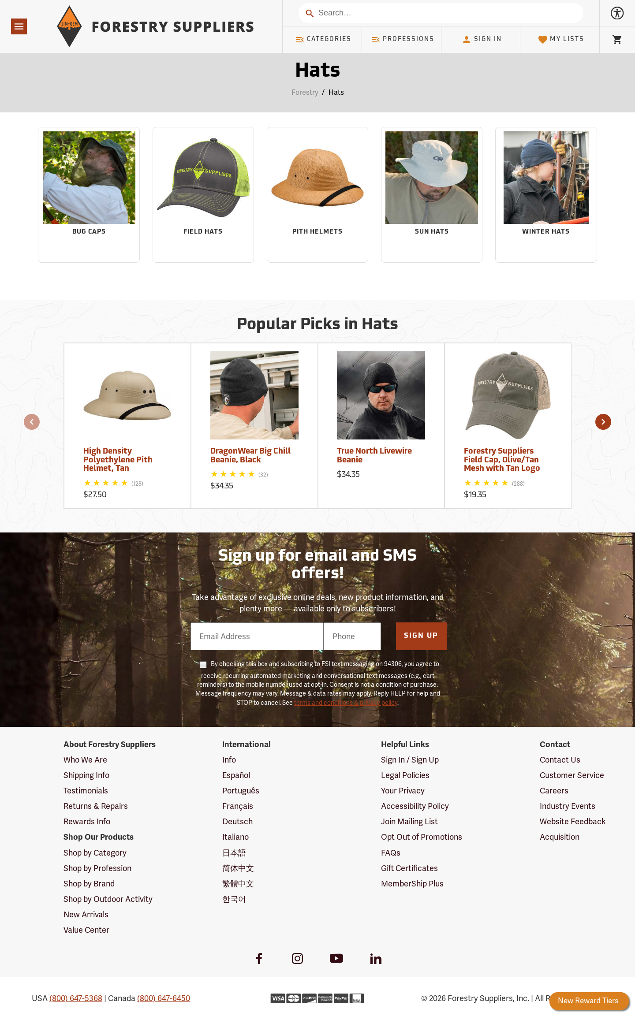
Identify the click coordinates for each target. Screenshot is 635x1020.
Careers (554, 790)
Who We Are (85, 760)
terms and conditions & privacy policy (345, 703)
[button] (32, 422)
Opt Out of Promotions (421, 837)
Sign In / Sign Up (410, 760)
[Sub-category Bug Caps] (88, 195)
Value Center (86, 930)
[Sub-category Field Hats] (203, 195)
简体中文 (238, 868)
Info (229, 760)
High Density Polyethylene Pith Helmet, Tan (118, 460)
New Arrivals (86, 914)
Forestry (304, 92)
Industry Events (567, 806)
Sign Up (421, 636)
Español (236, 775)
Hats (336, 92)
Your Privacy (403, 790)
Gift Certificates (409, 868)
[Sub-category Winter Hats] (546, 195)
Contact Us (560, 760)
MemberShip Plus (412, 884)
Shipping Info (86, 775)
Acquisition (559, 837)
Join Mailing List (409, 821)
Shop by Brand (89, 884)
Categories (323, 39)
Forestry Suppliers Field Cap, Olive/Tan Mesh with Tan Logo (502, 460)
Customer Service (572, 775)
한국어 (234, 899)
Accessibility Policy (415, 806)
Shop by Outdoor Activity (108, 899)
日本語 (234, 853)
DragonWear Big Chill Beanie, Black (250, 456)
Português (240, 790)
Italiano (235, 837)
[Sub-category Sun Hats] (431, 195)
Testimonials (86, 790)
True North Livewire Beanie (374, 456)
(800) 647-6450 (163, 998)
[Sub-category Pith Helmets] (317, 195)
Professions (402, 39)
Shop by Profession (97, 868)
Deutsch (237, 821)
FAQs (390, 853)
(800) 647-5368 (75, 998)
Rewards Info (87, 821)
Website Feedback (573, 821)
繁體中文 (238, 884)
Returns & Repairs (96, 806)
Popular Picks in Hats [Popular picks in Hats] (317, 325)
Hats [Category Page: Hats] (317, 72)
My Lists (561, 39)
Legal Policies (405, 775)
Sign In (481, 39)
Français (237, 806)
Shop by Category (95, 853)
